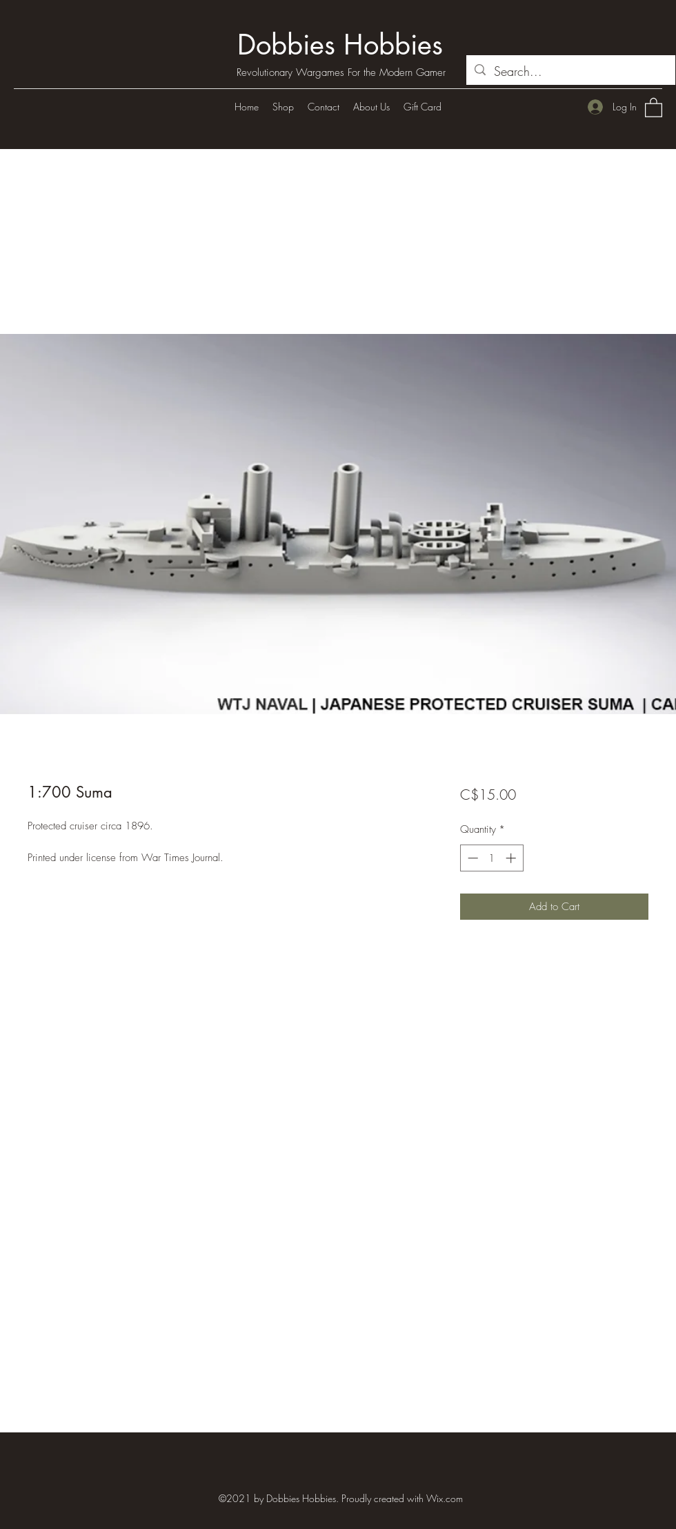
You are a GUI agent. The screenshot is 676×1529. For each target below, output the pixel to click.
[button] (653, 107)
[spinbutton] (491, 858)
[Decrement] (471, 858)
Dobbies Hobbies (340, 45)
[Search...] (570, 71)
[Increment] (512, 858)
